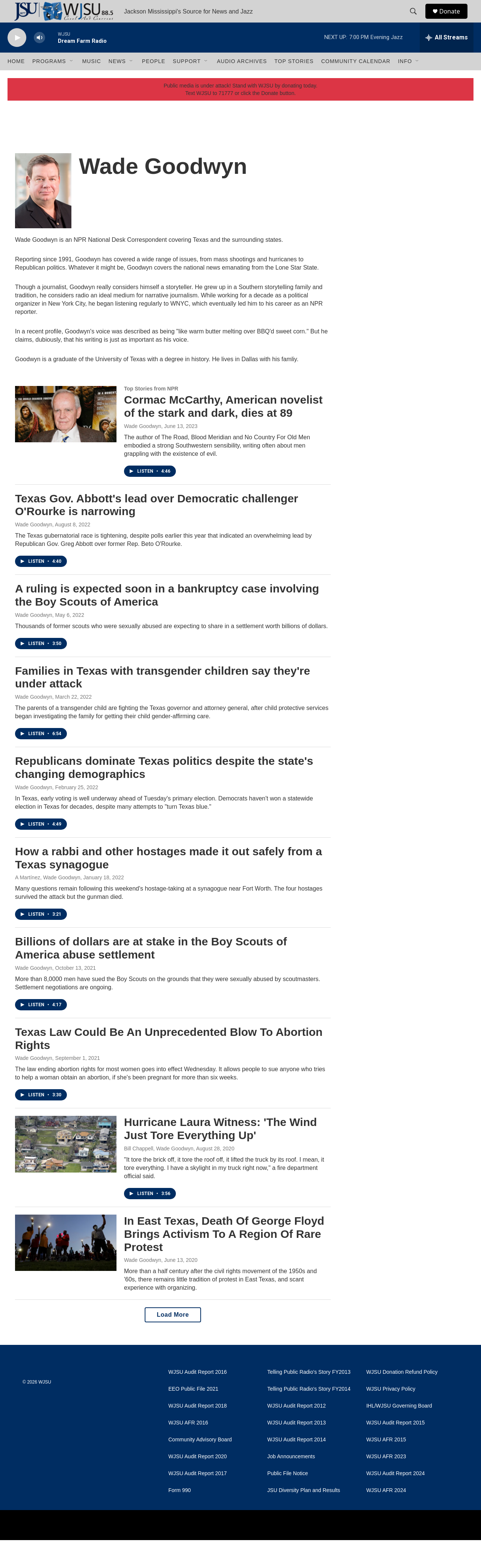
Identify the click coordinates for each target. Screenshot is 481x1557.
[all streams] (446, 54)
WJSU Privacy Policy (391, 1406)
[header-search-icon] (417, 20)
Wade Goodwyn (142, 443)
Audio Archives (242, 78)
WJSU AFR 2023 (386, 1473)
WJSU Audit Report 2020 (197, 1473)
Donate (454, 20)
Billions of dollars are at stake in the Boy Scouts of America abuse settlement (151, 965)
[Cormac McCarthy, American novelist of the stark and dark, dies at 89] (65, 431)
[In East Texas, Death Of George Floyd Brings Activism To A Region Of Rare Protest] (65, 1259)
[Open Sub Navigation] (72, 78)
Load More (173, 1331)
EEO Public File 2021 (193, 1406)
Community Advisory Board (200, 1456)
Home (16, 78)
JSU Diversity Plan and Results (303, 1507)
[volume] (39, 54)
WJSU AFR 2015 (386, 1456)
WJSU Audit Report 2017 (197, 1490)
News (117, 78)
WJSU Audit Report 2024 (395, 1490)
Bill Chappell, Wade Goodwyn (159, 1165)
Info (405, 78)
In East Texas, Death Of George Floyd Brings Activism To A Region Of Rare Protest (224, 1250)
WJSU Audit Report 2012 (296, 1423)
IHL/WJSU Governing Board (399, 1423)
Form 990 (179, 1507)
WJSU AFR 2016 (188, 1439)
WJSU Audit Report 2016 (197, 1389)
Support (187, 78)
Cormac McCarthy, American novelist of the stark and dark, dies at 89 (223, 423)
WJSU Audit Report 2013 (296, 1439)
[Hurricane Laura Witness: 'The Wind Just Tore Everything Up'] (65, 1161)
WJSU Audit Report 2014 (296, 1456)
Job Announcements (291, 1473)
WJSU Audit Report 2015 (395, 1439)
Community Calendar (355, 78)
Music (91, 78)
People (153, 78)
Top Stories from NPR (151, 405)
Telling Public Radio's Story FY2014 (308, 1406)
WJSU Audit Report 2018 (197, 1423)
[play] (17, 54)
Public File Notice (287, 1490)
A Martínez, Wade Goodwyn (47, 894)
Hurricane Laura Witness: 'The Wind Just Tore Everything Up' (220, 1145)
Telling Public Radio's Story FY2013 (308, 1389)
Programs (49, 78)
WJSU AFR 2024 (386, 1507)
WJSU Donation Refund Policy (402, 1389)
